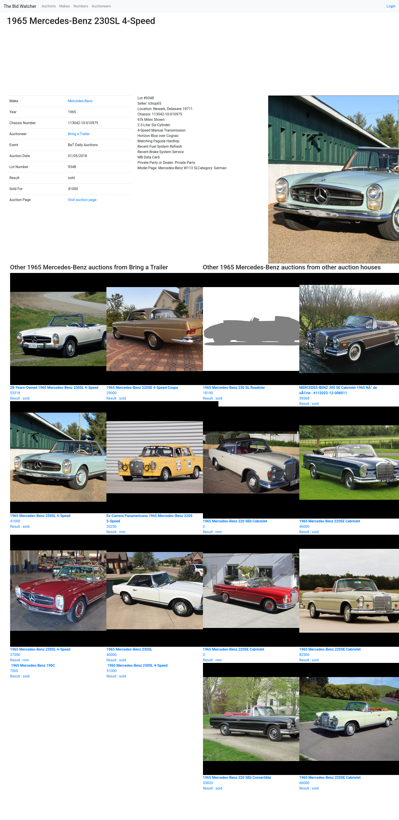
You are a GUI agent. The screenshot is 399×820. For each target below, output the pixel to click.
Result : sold (55, 670)
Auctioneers (101, 6)
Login (391, 6)
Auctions (49, 6)
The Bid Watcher (20, 6)
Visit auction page (82, 200)
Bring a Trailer (79, 134)
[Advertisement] (199, 61)
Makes (64, 6)
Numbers (80, 6)
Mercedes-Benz (80, 101)
